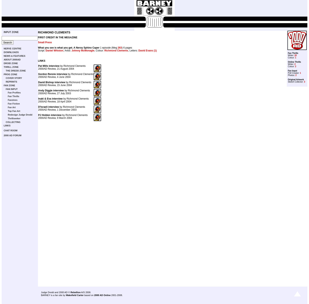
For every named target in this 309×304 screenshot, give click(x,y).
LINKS (7, 125)
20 (295, 55)
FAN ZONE (9, 85)
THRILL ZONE (11, 67)
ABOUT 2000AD (12, 59)
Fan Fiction (14, 103)
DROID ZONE (11, 63)
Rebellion (76, 292)
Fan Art (12, 107)
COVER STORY (14, 78)
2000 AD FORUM (12, 135)
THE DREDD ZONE (16, 70)
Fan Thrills (13, 96)
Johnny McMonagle (83, 50)
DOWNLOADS (11, 52)
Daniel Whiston (54, 50)
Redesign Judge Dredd (20, 114)
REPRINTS (11, 82)
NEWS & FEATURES (14, 56)
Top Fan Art (14, 111)
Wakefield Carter (74, 295)
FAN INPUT (12, 89)
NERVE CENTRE (12, 48)
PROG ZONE (10, 74)
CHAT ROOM (10, 130)
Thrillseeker (14, 118)
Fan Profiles (14, 92)
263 (120, 47)
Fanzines (12, 100)
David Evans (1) (147, 50)
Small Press (45, 42)
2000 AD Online (102, 295)
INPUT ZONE (11, 32)
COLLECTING (13, 122)
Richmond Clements (116, 50)
